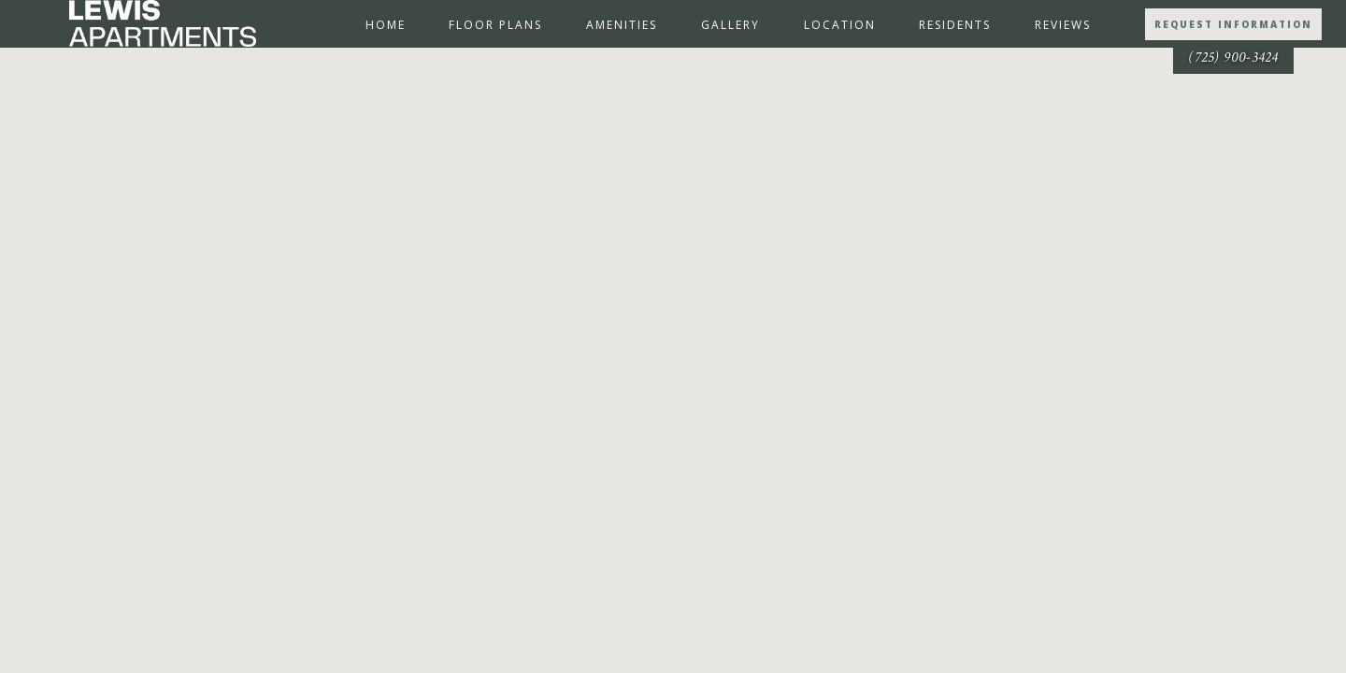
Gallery (730, 25)
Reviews (1063, 25)
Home (385, 25)
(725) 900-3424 (1233, 57)
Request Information (1233, 24)
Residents (955, 25)
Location (840, 25)
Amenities (621, 25)
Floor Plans (495, 25)
